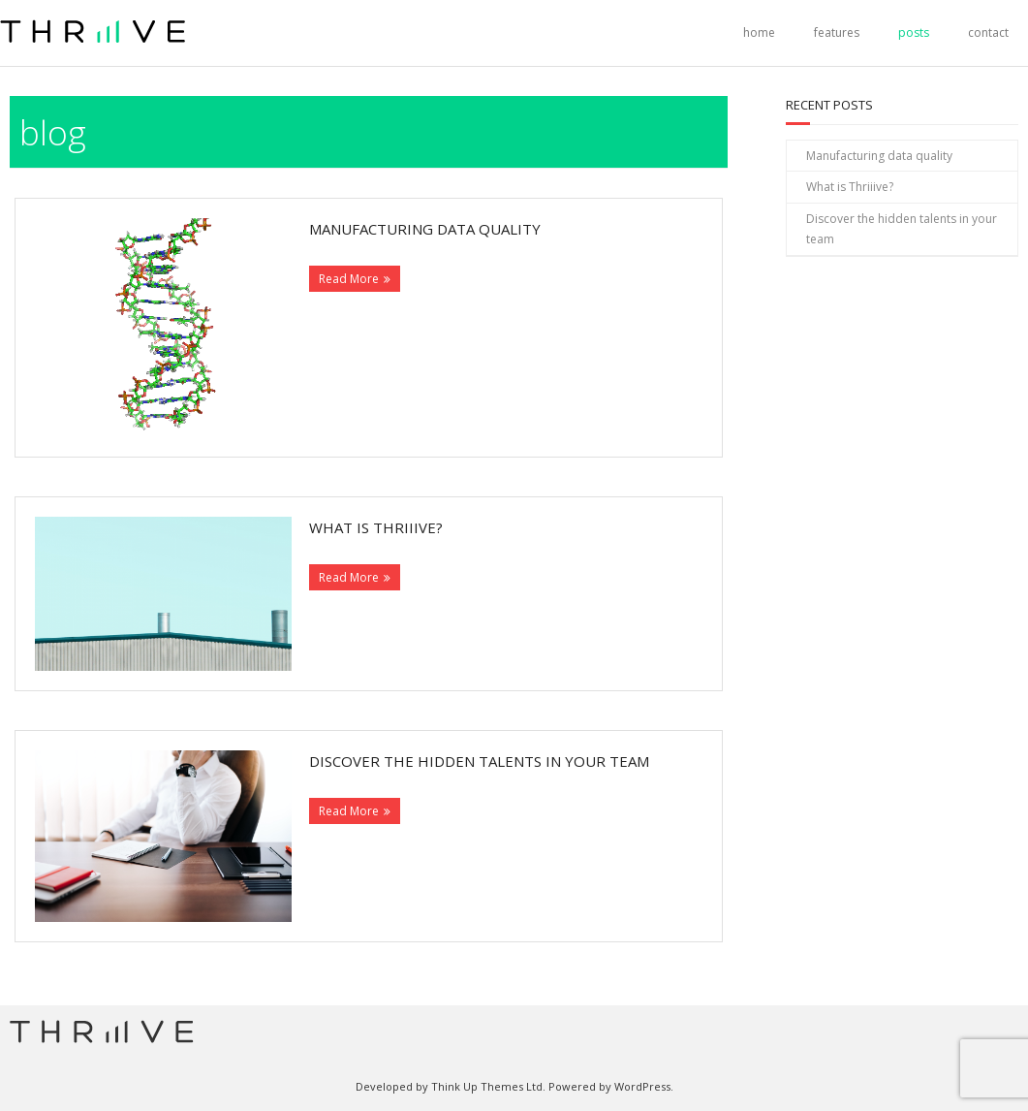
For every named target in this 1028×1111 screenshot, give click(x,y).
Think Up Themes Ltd (487, 1086)
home (759, 32)
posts (913, 32)
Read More (349, 278)
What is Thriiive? (376, 527)
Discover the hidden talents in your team (479, 761)
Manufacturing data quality (425, 228)
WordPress (642, 1086)
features (836, 32)
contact (988, 32)
